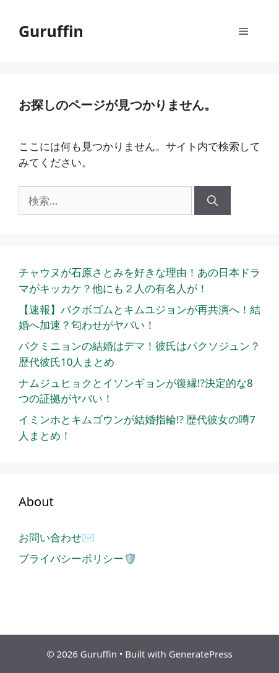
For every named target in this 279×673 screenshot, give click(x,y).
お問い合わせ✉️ (57, 537)
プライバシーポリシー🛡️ (78, 558)
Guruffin (51, 30)
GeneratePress (201, 654)
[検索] (212, 201)
